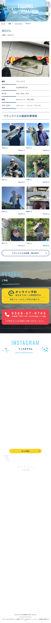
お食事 (4, 546)
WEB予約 (5, 582)
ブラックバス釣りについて (11, 516)
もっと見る (26, 451)
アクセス (5, 566)
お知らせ (5, 575)
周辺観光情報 (6, 592)
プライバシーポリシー (9, 601)
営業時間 (7, 561)
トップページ (6, 506)
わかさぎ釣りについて (9, 525)
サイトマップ (6, 606)
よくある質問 (6, 551)
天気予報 (5, 597)
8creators (29, 617)
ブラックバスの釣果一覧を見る (25, 253)
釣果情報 (7, 521)
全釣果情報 (5, 535)
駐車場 (4, 571)
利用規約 (41, 619)
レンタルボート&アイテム (10, 540)
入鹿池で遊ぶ (6, 511)
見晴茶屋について (8, 556)
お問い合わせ (6, 587)
